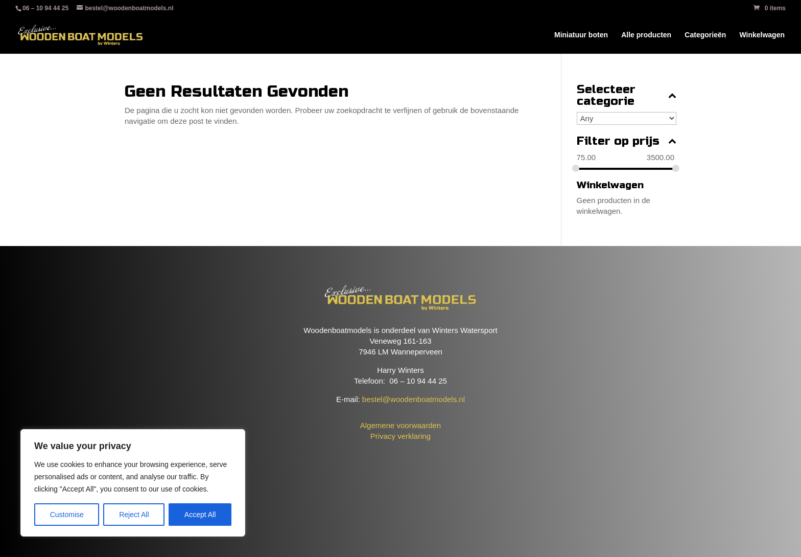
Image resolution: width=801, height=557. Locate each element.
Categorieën (705, 35)
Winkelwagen (762, 35)
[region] (132, 483)
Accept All (200, 514)
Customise (67, 514)
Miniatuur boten (581, 35)
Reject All (134, 514)
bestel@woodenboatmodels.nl (413, 399)
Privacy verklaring (400, 436)
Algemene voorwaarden (400, 425)
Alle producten (646, 35)
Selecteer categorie (626, 95)
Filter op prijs (626, 141)
